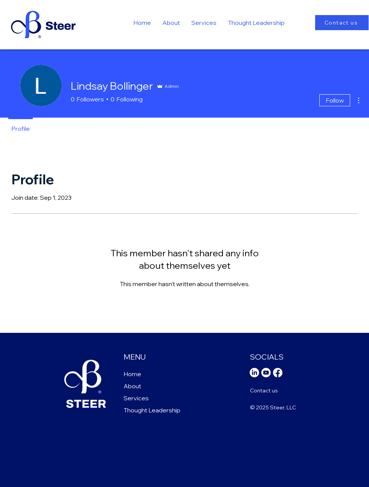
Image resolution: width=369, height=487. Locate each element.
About (132, 386)
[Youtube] (266, 372)
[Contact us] (342, 22)
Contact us (264, 390)
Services (136, 398)
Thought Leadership (152, 410)
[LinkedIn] (254, 372)
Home (132, 374)
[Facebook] (277, 372)
